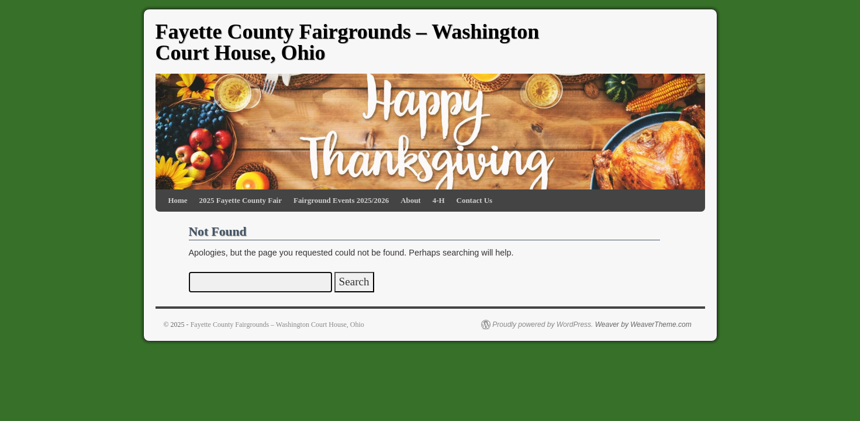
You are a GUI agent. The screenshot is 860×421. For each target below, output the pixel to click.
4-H (439, 200)
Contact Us (475, 200)
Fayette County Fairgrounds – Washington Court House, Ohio (348, 42)
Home (178, 200)
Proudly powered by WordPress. (542, 324)
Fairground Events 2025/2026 (341, 200)
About (410, 200)
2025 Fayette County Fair (240, 200)
